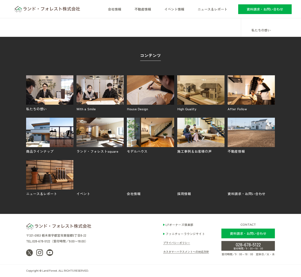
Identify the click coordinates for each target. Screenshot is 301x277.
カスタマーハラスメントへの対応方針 (186, 251)
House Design (150, 92)
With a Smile (100, 92)
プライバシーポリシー (176, 242)
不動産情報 (143, 9)
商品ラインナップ (49, 135)
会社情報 (150, 177)
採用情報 (201, 177)
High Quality (201, 92)
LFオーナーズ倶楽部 (179, 224)
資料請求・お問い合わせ (265, 9)
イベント (100, 177)
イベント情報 (174, 9)
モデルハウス (150, 135)
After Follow (251, 92)
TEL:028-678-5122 (38, 241)
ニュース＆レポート (212, 9)
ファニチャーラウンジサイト (185, 233)
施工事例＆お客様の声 (201, 135)
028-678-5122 (248, 245)
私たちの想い (261, 30)
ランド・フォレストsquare (100, 135)
